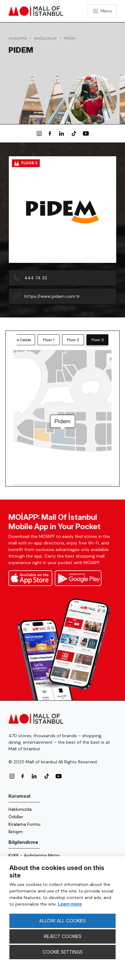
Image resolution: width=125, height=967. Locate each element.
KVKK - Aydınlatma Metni (34, 855)
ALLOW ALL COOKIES (62, 921)
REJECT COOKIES (62, 936)
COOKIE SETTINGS (63, 952)
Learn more (70, 904)
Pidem (69, 38)
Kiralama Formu (24, 824)
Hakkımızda (20, 809)
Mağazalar (45, 38)
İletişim (15, 831)
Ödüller (15, 817)
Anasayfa (17, 38)
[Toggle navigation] (102, 11)
